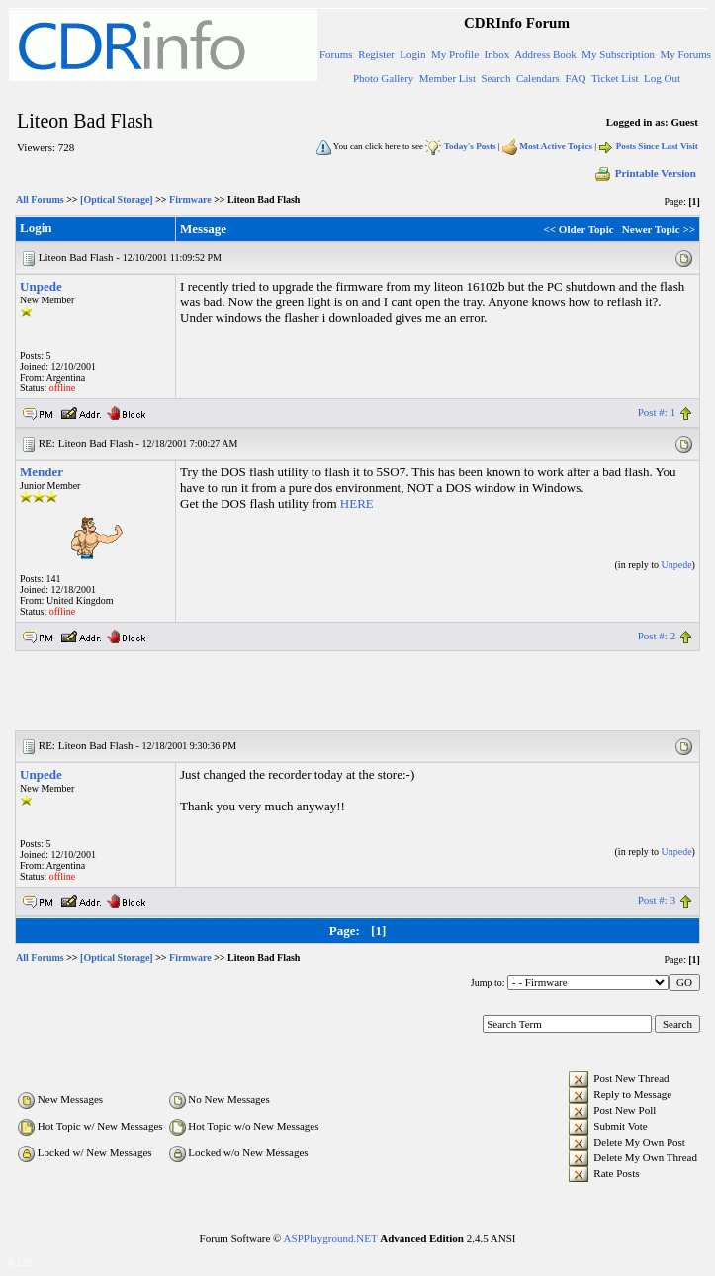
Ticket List (615, 78)
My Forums (685, 54)
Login (412, 54)
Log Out (662, 78)
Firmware (190, 199)
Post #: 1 (657, 412)
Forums (336, 54)
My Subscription (618, 54)
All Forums (40, 199)
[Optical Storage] (116, 199)
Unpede (41, 286)
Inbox (497, 54)
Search (495, 78)
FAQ (575, 78)
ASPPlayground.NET (331, 1238)
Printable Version (644, 173)
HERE (357, 503)
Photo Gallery (383, 78)
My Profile (455, 54)
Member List (447, 78)
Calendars (538, 78)
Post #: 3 (657, 900)
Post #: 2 (657, 635)
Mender (41, 472)
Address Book (545, 54)
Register (376, 54)
